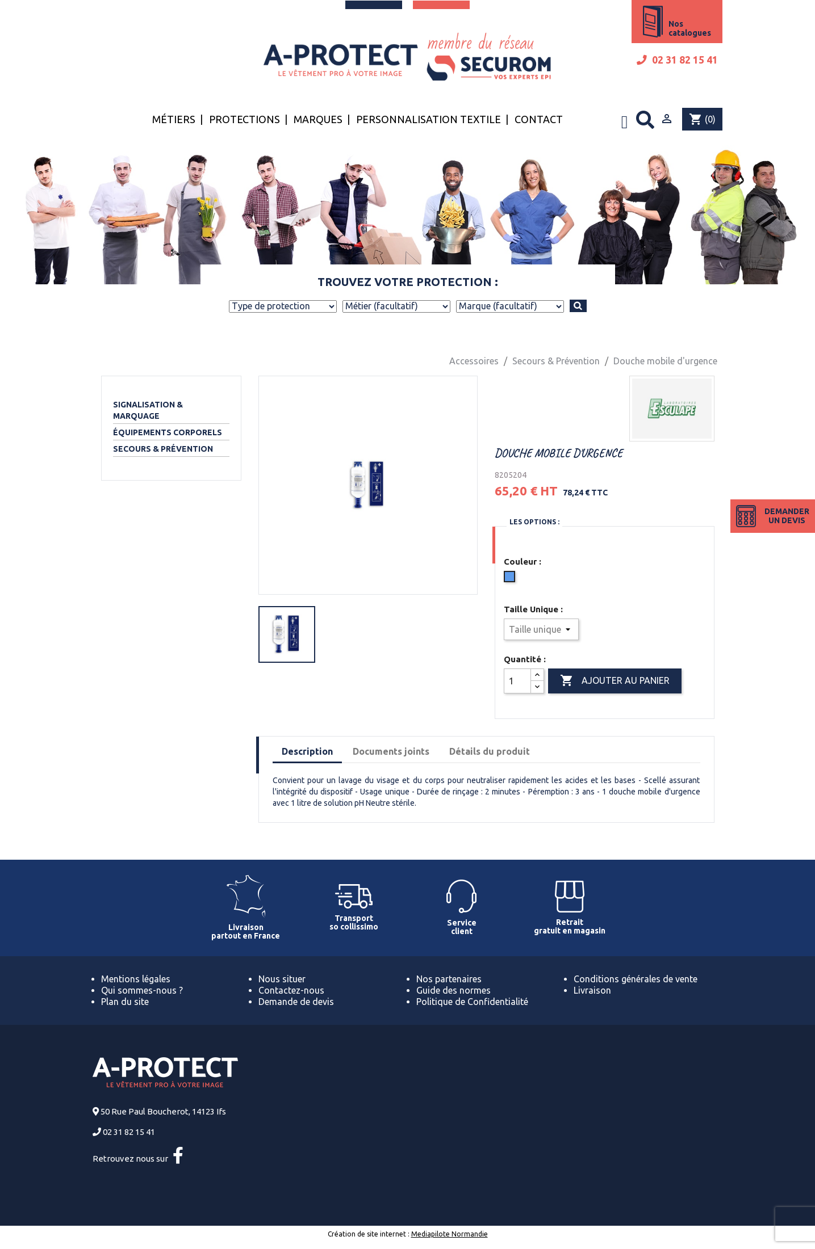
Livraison (592, 990)
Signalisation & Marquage (148, 410)
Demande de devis (296, 1001)
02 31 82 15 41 (677, 59)
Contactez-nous (291, 990)
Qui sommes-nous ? (142, 990)
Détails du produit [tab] (489, 751)
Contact (539, 119)
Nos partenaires (449, 979)
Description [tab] (307, 751)
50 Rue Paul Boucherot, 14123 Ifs (163, 1111)
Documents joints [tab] (391, 751)
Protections (244, 119)
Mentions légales (135, 979)
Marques (318, 119)
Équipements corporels (167, 432)
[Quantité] (517, 680)
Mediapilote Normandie (449, 1234)
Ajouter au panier (615, 681)
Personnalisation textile (428, 119)
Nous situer (282, 979)
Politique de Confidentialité (472, 1001)
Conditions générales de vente (635, 979)
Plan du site (125, 1001)
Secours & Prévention (163, 448)
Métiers (173, 119)
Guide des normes (453, 990)
